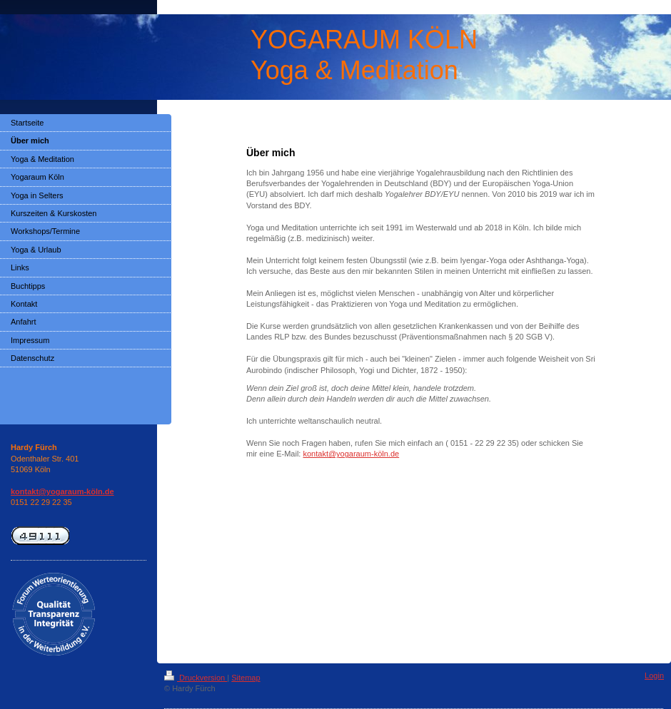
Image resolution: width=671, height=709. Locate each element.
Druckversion (195, 677)
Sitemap (245, 677)
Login (654, 675)
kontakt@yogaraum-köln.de (351, 453)
